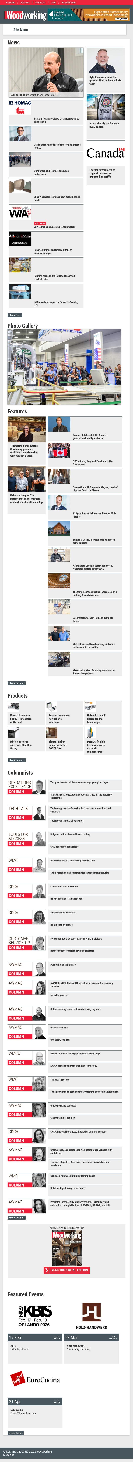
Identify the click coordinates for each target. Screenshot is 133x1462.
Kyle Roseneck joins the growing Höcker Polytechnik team (105, 80)
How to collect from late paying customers (72, 950)
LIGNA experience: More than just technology (73, 1065)
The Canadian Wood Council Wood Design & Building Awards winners (95, 593)
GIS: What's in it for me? (62, 1117)
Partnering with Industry (63, 964)
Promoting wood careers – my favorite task (72, 860)
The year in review (59, 1079)
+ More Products (16, 760)
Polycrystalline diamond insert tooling (70, 834)
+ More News (15, 315)
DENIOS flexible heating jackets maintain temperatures (96, 746)
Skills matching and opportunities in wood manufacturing (79, 872)
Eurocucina (16, 1410)
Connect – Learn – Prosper (64, 886)
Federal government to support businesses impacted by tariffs (102, 173)
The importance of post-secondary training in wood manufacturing (84, 1091)
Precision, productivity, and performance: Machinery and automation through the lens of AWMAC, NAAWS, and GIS (80, 1203)
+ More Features (16, 683)
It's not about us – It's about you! (66, 898)
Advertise (25, 2)
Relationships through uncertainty (68, 1188)
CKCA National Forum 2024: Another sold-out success (78, 1131)
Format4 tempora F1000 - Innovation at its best (21, 719)
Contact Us (40, 2)
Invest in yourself (59, 995)
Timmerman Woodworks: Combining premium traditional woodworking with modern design (24, 450)
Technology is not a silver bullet (66, 820)
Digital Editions (68, 2)
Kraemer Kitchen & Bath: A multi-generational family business (90, 437)
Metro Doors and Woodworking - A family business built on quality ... (94, 646)
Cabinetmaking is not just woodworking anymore (75, 1009)
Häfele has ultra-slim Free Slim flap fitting (21, 745)
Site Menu (20, 30)
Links (53, 2)
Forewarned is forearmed (63, 912)
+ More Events (16, 1433)
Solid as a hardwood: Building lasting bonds (72, 1176)
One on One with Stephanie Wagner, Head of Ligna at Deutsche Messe (95, 489)
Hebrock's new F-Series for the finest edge (97, 719)
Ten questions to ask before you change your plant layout (79, 782)
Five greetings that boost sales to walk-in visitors (76, 938)
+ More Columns (16, 1217)
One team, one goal (60, 1039)
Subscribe (10, 2)
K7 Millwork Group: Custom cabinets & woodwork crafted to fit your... (93, 567)
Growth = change (59, 1027)
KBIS (13, 1345)
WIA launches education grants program (54, 227)
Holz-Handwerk (75, 1345)
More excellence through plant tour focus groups (75, 1053)
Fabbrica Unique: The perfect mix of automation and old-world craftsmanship (26, 499)
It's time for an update (61, 924)
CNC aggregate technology (64, 846)
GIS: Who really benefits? (63, 1105)
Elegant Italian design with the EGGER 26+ (57, 745)
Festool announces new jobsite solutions (59, 719)
